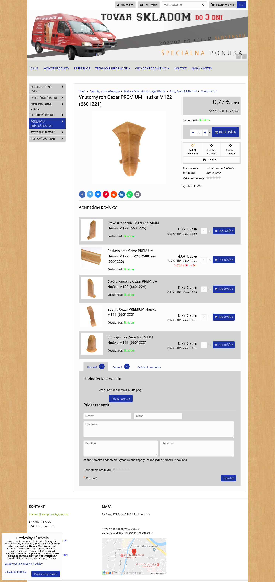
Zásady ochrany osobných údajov (24, 563)
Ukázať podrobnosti (16, 572)
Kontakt (180, 68)
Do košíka (225, 132)
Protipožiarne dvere (48, 106)
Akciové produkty (56, 68)
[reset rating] (113, 469)
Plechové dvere (48, 115)
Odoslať (228, 478)
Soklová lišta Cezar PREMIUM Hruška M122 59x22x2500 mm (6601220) (131, 256)
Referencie (82, 68)
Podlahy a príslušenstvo (48, 123)
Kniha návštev (201, 68)
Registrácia (148, 5)
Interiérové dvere (48, 98)
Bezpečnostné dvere (48, 89)
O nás (34, 68)
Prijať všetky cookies (45, 574)
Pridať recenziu (121, 398)
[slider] (213, 177)
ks (205, 231)
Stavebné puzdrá (48, 132)
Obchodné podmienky (152, 68)
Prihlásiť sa (125, 5)
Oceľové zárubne (48, 139)
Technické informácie (112, 68)
